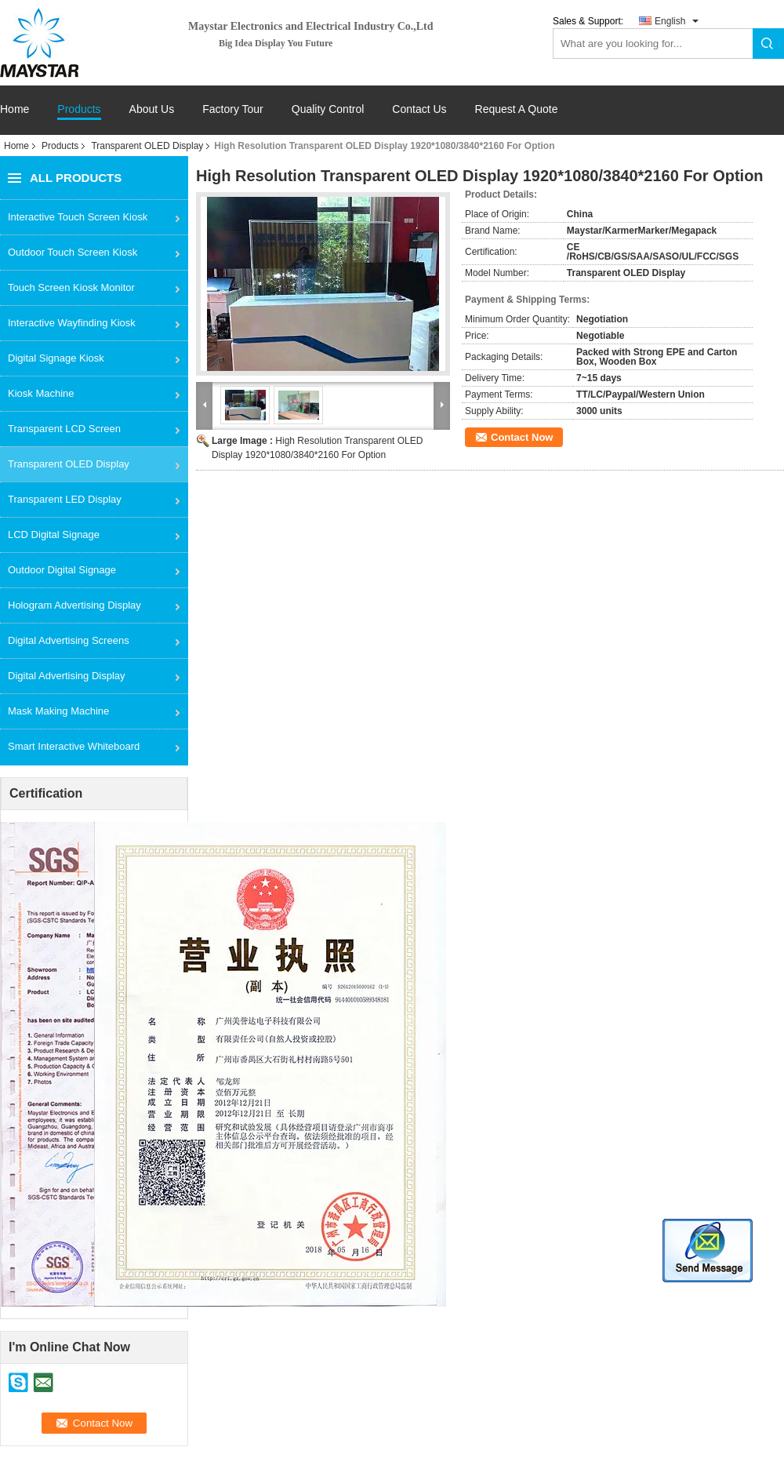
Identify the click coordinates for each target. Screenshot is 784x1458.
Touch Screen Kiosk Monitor (71, 287)
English (670, 21)
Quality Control (328, 109)
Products (78, 109)
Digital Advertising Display (66, 676)
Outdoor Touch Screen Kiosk (72, 252)
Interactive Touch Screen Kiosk (77, 217)
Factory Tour (232, 109)
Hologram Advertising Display (74, 605)
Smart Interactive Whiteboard (74, 746)
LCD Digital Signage (54, 534)
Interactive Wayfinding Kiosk (72, 323)
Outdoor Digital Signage (62, 570)
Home (14, 109)
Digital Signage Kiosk (56, 358)
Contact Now (522, 437)
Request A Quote (516, 109)
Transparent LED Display (65, 499)
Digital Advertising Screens (68, 640)
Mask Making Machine (58, 711)
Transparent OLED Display (147, 145)
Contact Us (419, 109)
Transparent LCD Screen (64, 428)
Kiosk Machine (41, 393)
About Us (152, 109)
